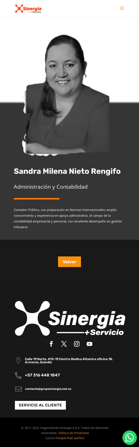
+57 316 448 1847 (42, 375)
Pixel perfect (75, 438)
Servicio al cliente (40, 405)
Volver (69, 261)
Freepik (60, 438)
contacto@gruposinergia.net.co (48, 389)
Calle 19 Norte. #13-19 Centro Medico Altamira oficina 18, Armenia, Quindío (69, 360)
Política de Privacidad (73, 433)
